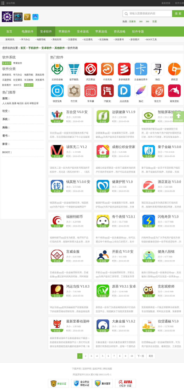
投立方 (157, 101)
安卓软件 (46, 31)
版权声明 (97, 368)
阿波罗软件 (78, 374)
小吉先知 (107, 79)
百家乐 (132, 21)
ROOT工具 (151, 39)
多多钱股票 (124, 79)
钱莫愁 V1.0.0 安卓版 (78, 182)
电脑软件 (27, 31)
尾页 (151, 356)
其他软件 (59, 48)
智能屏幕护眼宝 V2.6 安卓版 (169, 112)
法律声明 (86, 368)
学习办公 (25, 39)
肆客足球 (34, 103)
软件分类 (179, 3)
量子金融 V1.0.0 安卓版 (169, 147)
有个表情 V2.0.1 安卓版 (123, 217)
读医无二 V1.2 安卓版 (76, 147)
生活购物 (103, 39)
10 (132, 356)
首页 (9, 31)
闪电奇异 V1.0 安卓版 (168, 217)
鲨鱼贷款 (174, 101)
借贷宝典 (57, 101)
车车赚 (90, 101)
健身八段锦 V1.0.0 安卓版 (168, 252)
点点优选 (124, 101)
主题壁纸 (72, 39)
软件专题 (138, 31)
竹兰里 (74, 101)
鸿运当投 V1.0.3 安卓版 (77, 287)
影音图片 (135, 39)
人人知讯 (6, 103)
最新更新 (166, 3)
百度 (154, 21)
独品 (157, 79)
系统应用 (56, 39)
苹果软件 (64, 31)
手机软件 (33, 48)
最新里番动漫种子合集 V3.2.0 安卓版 (78, 321)
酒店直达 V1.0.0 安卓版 (169, 182)
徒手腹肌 (74, 79)
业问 (26, 103)
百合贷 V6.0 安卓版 (77, 112)
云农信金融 (57, 79)
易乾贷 (174, 79)
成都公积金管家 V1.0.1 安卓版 (123, 147)
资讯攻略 (119, 31)
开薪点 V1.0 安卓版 (123, 252)
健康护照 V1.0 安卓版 (122, 182)
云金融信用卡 (141, 79)
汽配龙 (107, 101)
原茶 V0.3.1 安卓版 (124, 287)
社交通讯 (88, 39)
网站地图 (107, 368)
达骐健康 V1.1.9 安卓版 (123, 112)
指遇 (14, 103)
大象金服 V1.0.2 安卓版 (123, 321)
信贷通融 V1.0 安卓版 (168, 321)
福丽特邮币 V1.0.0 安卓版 (76, 217)
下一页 (140, 356)
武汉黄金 (90, 79)
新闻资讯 (10, 39)
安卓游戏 (83, 31)
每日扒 (20, 103)
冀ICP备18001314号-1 (101, 374)
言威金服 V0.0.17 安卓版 (77, 252)
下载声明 (76, 368)
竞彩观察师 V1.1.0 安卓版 (168, 287)
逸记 (141, 101)
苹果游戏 (101, 31)
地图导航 (41, 39)
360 (140, 21)
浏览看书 (119, 39)
